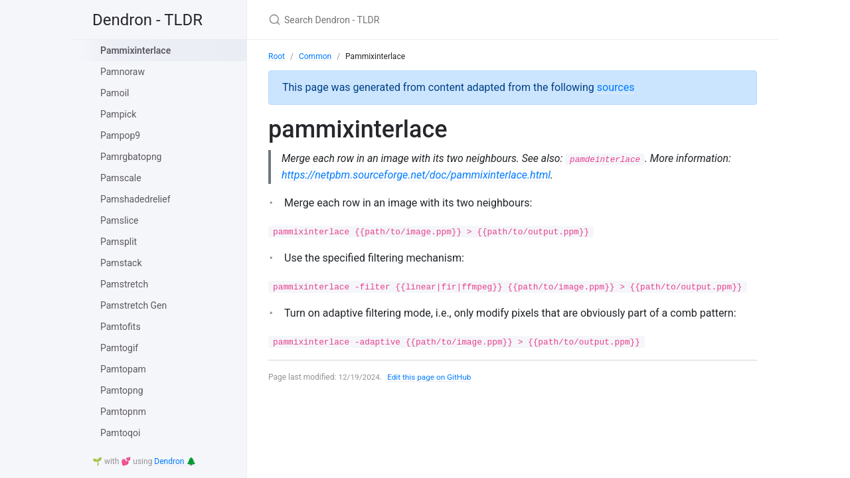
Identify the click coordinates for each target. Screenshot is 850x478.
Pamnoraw (122, 71)
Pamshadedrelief (135, 199)
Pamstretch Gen (133, 305)
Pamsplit (118, 241)
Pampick (118, 114)
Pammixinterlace (135, 50)
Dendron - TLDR (147, 20)
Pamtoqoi (120, 433)
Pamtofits (120, 326)
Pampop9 (120, 135)
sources (616, 87)
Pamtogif (119, 348)
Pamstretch (124, 284)
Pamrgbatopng (130, 156)
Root (276, 56)
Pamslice (119, 220)
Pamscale (120, 178)
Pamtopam (123, 369)
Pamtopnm (123, 411)
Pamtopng (121, 390)
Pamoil (114, 93)
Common (315, 56)
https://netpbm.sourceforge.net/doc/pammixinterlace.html (416, 175)
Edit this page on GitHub (430, 377)
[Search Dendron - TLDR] (425, 19)
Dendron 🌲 (175, 461)
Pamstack (121, 263)
